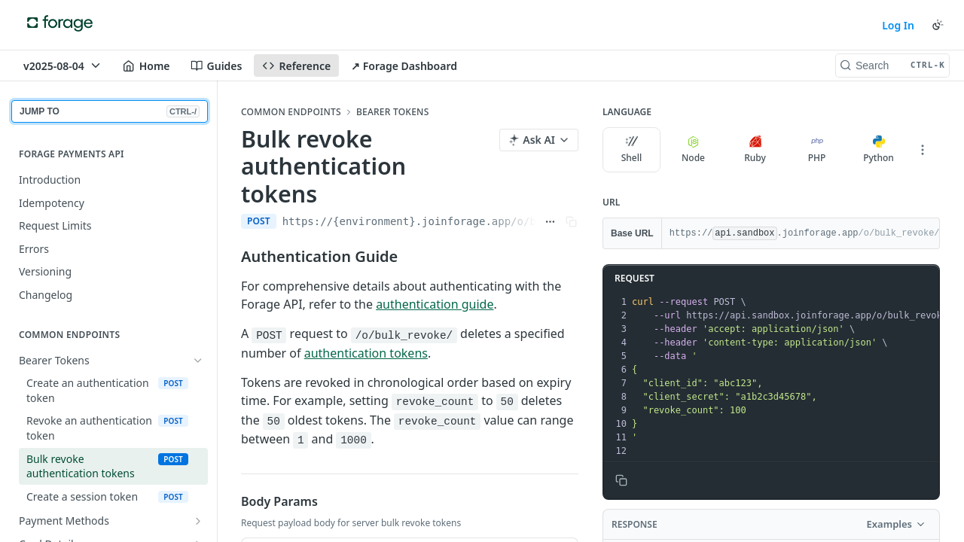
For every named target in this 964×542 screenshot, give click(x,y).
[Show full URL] (550, 221)
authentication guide (434, 304)
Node (693, 150)
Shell (631, 150)
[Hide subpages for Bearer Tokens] (198, 361)
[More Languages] (922, 150)
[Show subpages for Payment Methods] (198, 521)
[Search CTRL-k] (892, 65)
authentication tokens (366, 353)
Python (878, 150)
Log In (898, 25)
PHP (817, 150)
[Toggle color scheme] (937, 25)
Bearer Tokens (392, 112)
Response (634, 524)
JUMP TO (110, 111)
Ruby (755, 150)
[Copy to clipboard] (621, 480)
